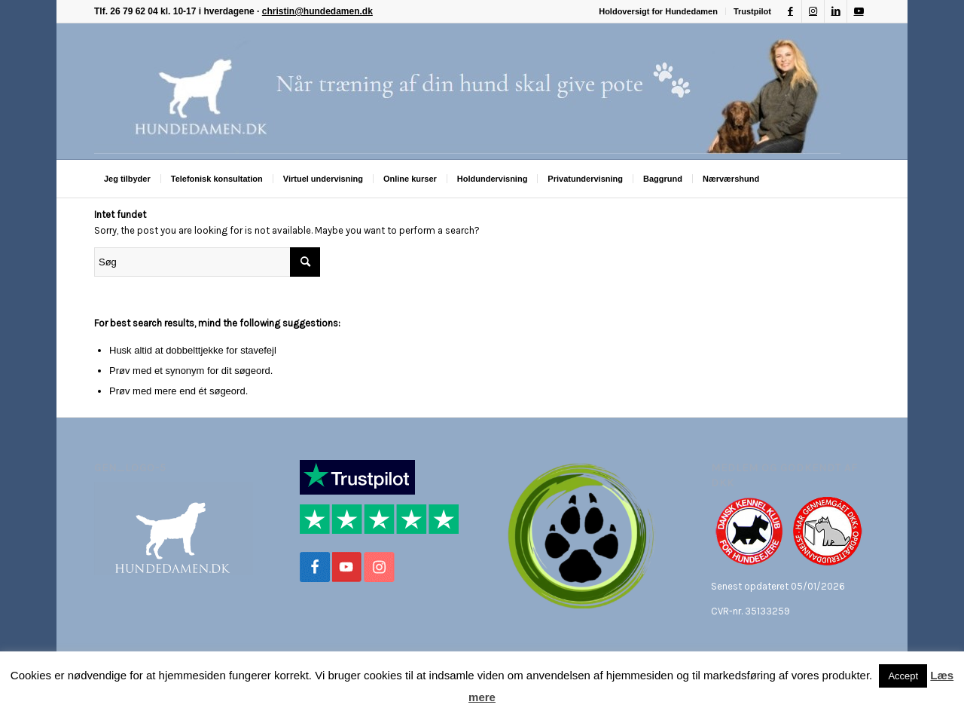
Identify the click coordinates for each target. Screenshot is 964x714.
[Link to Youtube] (858, 11)
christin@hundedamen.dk (317, 11)
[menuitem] (658, 11)
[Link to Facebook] (790, 11)
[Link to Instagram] (813, 11)
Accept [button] (903, 676)
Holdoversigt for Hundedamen (658, 11)
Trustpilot (752, 11)
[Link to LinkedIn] (836, 11)
